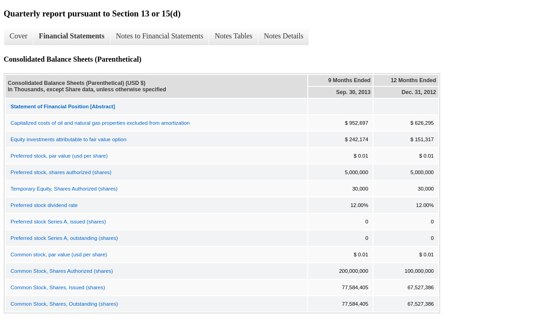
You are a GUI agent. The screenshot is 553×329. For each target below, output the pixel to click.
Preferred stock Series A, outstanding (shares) (64, 238)
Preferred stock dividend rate (44, 205)
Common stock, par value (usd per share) (59, 254)
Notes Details (284, 36)
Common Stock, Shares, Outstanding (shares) (64, 304)
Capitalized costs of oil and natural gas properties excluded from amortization (100, 123)
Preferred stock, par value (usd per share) (59, 156)
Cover (18, 36)
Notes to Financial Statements (160, 36)
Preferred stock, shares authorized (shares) (61, 172)
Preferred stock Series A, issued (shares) (58, 221)
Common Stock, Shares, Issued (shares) (58, 287)
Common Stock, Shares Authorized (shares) (62, 271)
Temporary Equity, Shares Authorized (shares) (64, 188)
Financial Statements (72, 36)
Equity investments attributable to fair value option (68, 139)
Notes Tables (234, 36)
